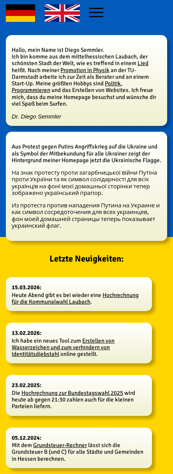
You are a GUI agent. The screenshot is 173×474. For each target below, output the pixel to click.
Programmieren (31, 90)
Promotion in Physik (84, 70)
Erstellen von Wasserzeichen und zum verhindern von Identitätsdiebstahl (63, 347)
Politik (113, 83)
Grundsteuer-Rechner (60, 445)
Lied (143, 63)
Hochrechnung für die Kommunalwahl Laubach (75, 298)
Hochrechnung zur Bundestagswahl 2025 (72, 392)
